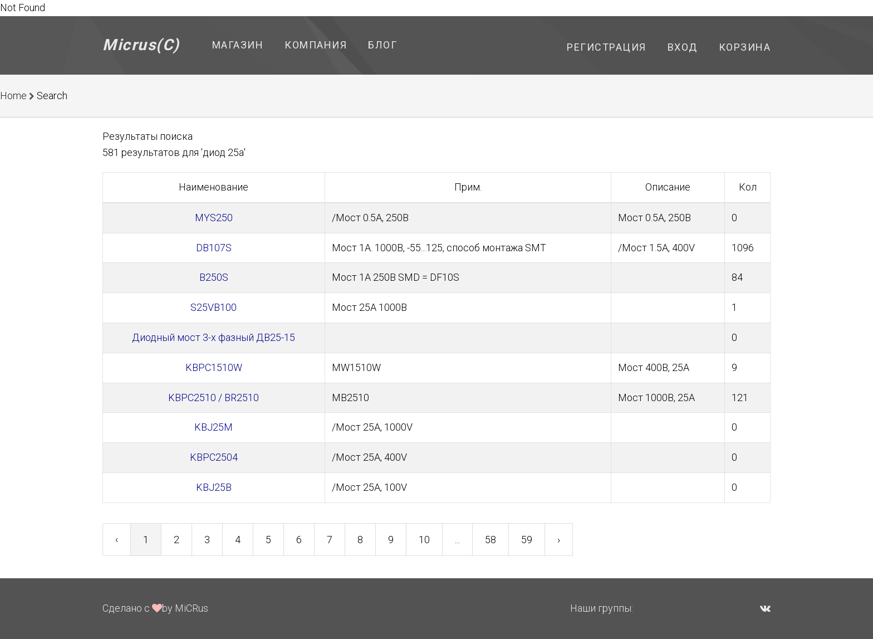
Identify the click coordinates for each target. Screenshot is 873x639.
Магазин (238, 45)
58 (490, 539)
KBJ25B (214, 487)
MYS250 (214, 217)
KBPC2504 (214, 457)
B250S (213, 277)
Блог (382, 45)
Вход (683, 47)
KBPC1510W (213, 367)
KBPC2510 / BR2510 (213, 397)
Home (13, 95)
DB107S (214, 247)
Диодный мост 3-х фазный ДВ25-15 (213, 337)
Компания (316, 45)
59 (526, 539)
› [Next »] (558, 539)
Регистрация (606, 47)
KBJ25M (213, 427)
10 (424, 539)
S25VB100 (213, 307)
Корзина (745, 47)
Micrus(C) (141, 45)
